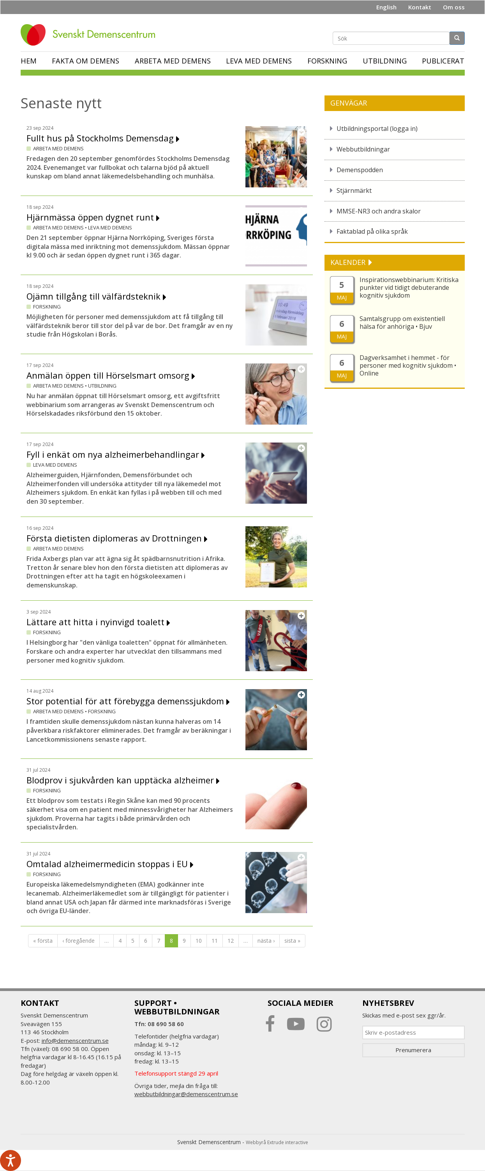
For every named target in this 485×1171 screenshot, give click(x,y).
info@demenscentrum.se (75, 1040)
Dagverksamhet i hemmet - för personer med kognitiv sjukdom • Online (408, 365)
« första (43, 940)
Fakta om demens (85, 60)
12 (231, 940)
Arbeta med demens (173, 60)
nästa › (266, 940)
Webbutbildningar (363, 149)
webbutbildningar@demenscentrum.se (186, 1094)
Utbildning (385, 60)
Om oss (454, 7)
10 (199, 940)
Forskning (327, 60)
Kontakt (419, 7)
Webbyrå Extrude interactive (277, 1142)
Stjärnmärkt (354, 190)
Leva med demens (259, 60)
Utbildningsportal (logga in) (377, 128)
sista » (292, 940)
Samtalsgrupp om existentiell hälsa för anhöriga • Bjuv (402, 322)
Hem (29, 60)
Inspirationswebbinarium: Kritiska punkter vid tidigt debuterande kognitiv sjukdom (409, 287)
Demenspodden (360, 170)
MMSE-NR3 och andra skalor (379, 211)
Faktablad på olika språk (372, 231)
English (386, 7)
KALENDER (348, 262)
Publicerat (443, 60)
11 (215, 940)
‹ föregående (78, 940)
